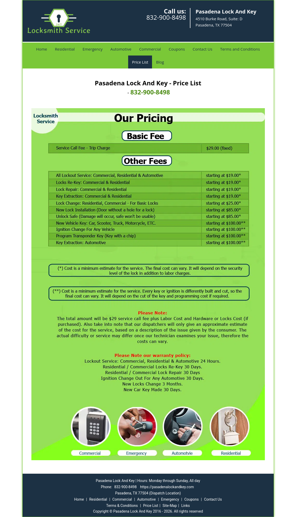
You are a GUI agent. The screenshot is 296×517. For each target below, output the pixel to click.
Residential (65, 49)
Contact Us (202, 49)
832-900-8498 (166, 17)
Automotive (120, 49)
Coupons (177, 49)
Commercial (150, 49)
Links (185, 506)
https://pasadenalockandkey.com (167, 487)
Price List (140, 62)
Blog (160, 62)
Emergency (92, 49)
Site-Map (170, 506)
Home (41, 49)
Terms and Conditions (240, 49)
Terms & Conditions (122, 506)
